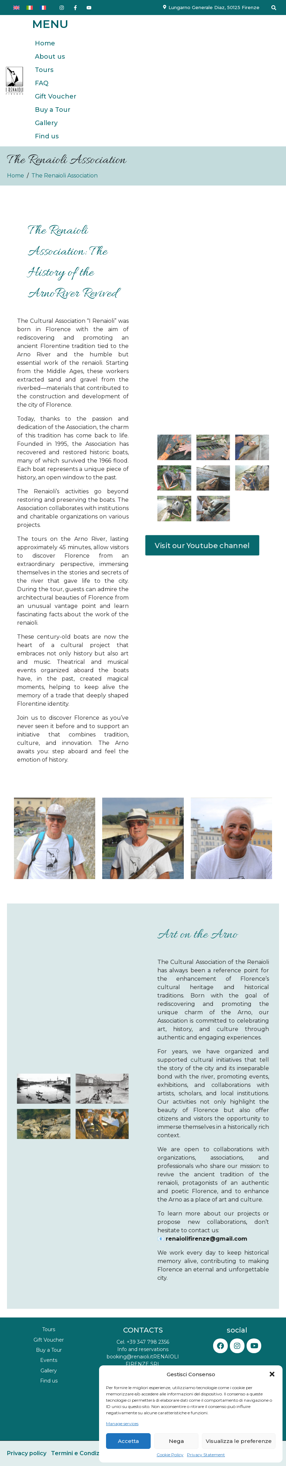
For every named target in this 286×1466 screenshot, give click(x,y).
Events (48, 1360)
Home (45, 43)
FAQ (41, 83)
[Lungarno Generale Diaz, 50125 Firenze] (165, 7)
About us (50, 56)
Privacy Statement (206, 1454)
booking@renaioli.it (130, 1356)
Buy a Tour (52, 110)
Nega (176, 1441)
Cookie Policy (170, 1454)
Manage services (122, 1423)
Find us (47, 136)
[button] (272, 1374)
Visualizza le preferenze (239, 1441)
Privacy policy (26, 1453)
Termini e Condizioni (80, 1453)
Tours (44, 70)
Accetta (128, 1441)
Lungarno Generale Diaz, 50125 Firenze (213, 7)
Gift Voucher (55, 96)
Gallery (46, 123)
